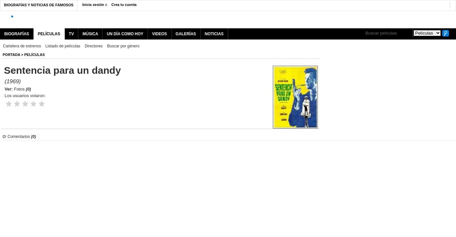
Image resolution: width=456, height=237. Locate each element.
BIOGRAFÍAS (16, 34)
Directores (94, 46)
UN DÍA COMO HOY (125, 34)
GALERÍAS (185, 34)
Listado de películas (62, 46)
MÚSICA (90, 34)
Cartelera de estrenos (22, 46)
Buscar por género (123, 46)
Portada (11, 55)
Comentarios (22, 136)
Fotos (22, 89)
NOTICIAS (214, 34)
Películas (34, 55)
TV (71, 34)
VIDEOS (159, 34)
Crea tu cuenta (123, 5)
